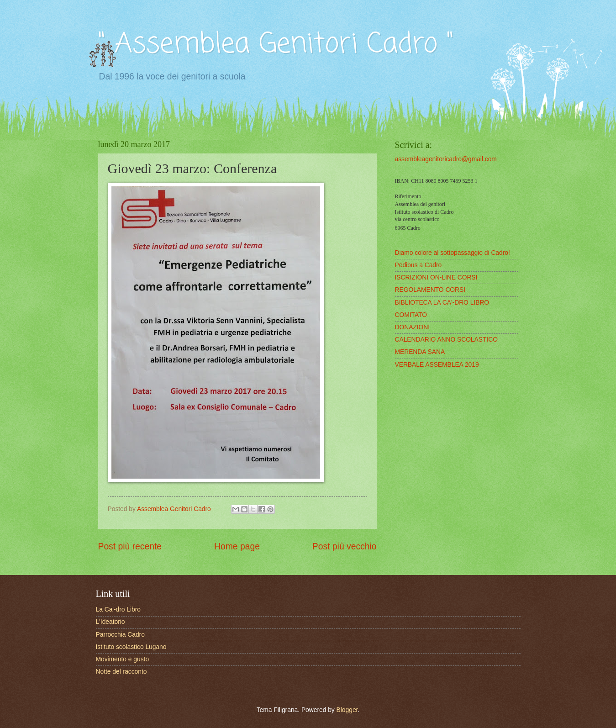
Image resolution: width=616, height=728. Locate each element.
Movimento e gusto (122, 659)
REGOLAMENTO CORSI (430, 289)
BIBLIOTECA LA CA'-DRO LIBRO (442, 302)
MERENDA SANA (420, 351)
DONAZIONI (412, 327)
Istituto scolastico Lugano (131, 647)
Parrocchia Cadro (120, 634)
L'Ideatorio (110, 621)
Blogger (347, 710)
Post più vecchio (344, 546)
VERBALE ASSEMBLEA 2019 (437, 364)
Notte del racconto (121, 671)
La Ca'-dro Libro (118, 609)
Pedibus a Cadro (418, 265)
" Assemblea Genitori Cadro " (276, 44)
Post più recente (130, 546)
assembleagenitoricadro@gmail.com (446, 159)
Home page (237, 546)
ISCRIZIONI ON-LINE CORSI (436, 277)
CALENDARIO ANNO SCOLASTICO (446, 339)
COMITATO (411, 314)
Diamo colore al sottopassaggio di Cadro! (452, 252)
